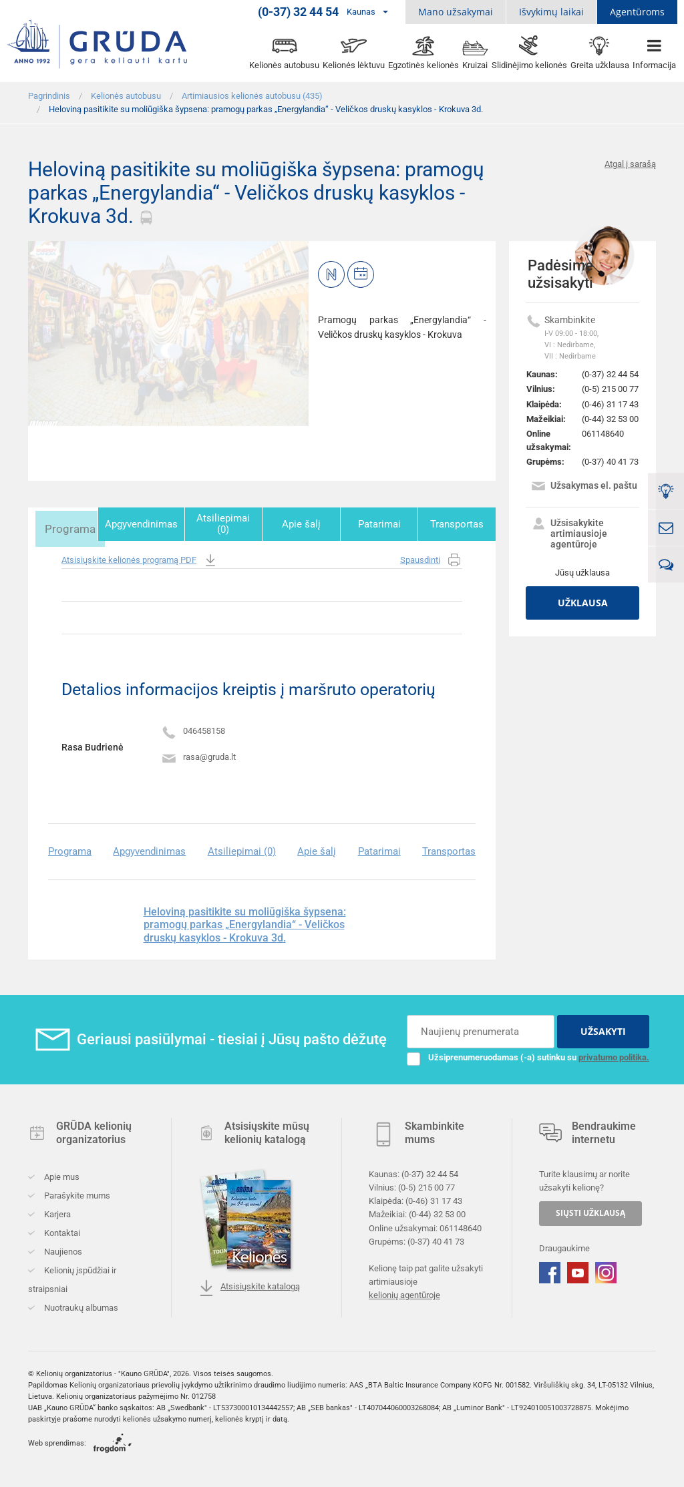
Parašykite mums (76, 1194)
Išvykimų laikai (551, 11)
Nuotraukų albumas (80, 1306)
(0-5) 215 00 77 (610, 389)
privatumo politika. (613, 1055)
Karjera (56, 1212)
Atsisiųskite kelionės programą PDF (139, 559)
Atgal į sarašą (630, 164)
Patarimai (381, 524)
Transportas (457, 524)
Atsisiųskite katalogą (249, 1286)
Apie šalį (305, 524)
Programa (66, 524)
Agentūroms (637, 11)
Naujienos (62, 1250)
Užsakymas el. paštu (583, 487)
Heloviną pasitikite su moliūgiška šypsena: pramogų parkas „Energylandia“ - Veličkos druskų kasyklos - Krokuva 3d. (245, 922)
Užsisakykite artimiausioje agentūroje (568, 533)
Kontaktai (61, 1231)
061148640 (603, 434)
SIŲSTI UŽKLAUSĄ (590, 1211)
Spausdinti (431, 559)
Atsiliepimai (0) (229, 524)
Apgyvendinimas (147, 524)
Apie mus (60, 1175)
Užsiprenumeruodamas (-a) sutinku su (528, 1055)
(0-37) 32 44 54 (610, 374)
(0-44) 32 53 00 (610, 419)
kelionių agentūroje (404, 1293)
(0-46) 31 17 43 (610, 404)
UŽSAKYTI (603, 1029)
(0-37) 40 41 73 (610, 462)
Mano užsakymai (455, 11)
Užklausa (583, 602)
